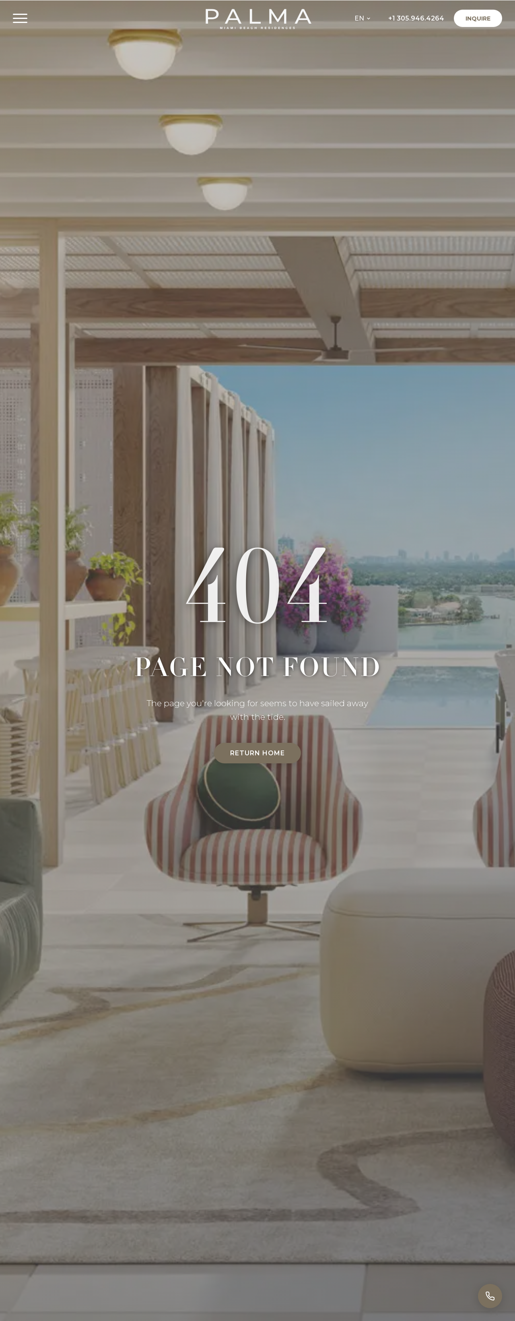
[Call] (490, 1296)
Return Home (257, 753)
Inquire (478, 18)
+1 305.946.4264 (416, 18)
